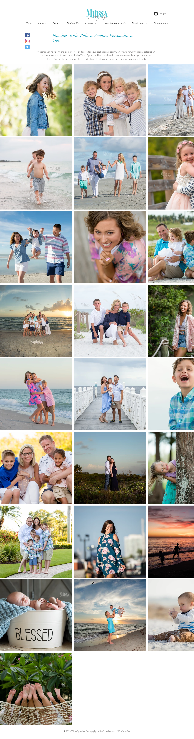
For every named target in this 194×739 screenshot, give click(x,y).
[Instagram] (27, 41)
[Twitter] (27, 47)
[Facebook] (27, 35)
